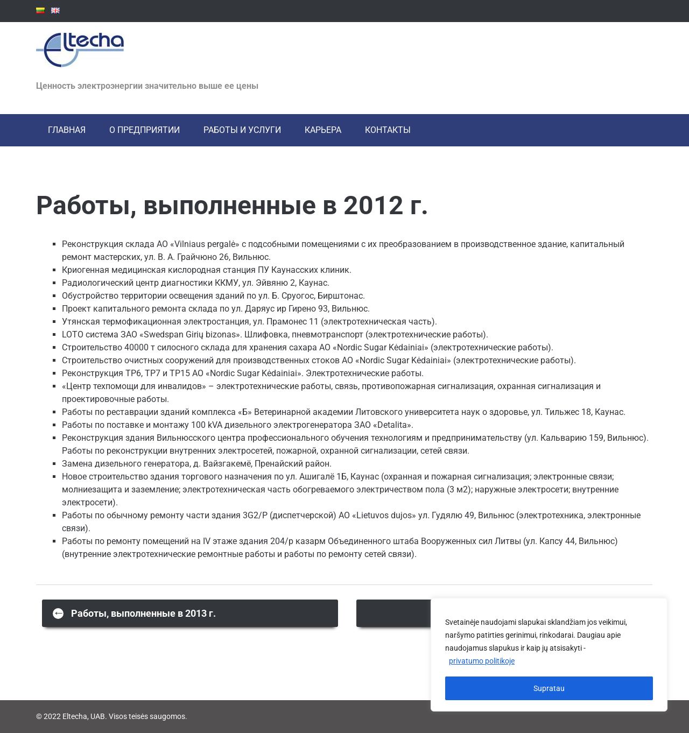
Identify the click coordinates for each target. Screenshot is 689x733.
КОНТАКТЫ (388, 130)
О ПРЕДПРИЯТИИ (144, 130)
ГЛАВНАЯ (67, 130)
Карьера (323, 130)
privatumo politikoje (482, 661)
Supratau (549, 688)
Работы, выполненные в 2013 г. (134, 612)
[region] (549, 654)
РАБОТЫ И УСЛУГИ (242, 130)
